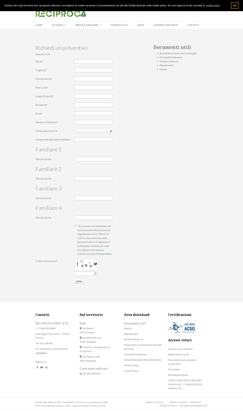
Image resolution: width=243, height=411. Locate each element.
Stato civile (41, 87)
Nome (39, 61)
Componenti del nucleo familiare (53, 139)
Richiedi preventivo (178, 374)
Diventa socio (119, 25)
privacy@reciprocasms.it (53, 405)
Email (38, 113)
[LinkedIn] (46, 367)
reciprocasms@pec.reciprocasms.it (88, 405)
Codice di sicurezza (46, 261)
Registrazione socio (178, 354)
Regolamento (166, 65)
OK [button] (234, 5)
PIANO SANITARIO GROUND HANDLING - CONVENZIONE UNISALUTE (185, 384)
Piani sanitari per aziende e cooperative (182, 361)
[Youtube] (41, 367)
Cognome (41, 70)
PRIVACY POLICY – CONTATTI (185, 402)
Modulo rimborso (168, 61)
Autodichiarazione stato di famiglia (178, 53)
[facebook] (37, 367)
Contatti (193, 25)
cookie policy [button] (213, 5)
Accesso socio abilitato (180, 348)
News (141, 25)
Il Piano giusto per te (46, 130)
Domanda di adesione (170, 57)
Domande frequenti (165, 25)
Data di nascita (43, 78)
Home (38, 25)
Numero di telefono (46, 122)
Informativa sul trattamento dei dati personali (143, 346)
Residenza (41, 104)
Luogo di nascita (44, 96)
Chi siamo (57, 25)
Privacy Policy (104, 253)
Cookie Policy (131, 370)
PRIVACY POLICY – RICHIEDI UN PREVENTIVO (184, 405)
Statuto (163, 69)
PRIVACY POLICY (154, 402)
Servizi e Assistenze (87, 25)
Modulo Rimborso (133, 339)
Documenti (174, 369)
